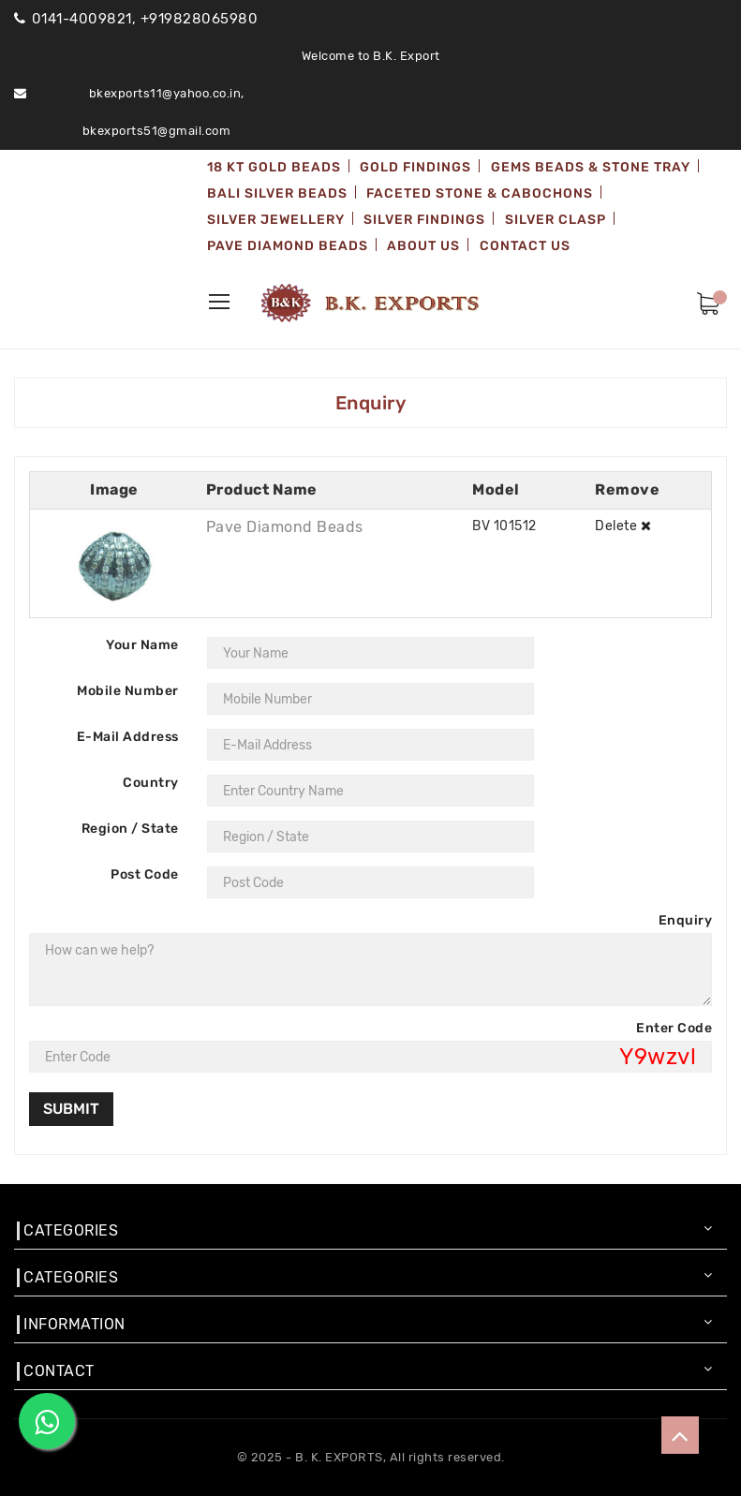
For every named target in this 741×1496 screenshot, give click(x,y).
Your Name (142, 645)
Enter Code (674, 1028)
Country (151, 783)
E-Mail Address (128, 737)
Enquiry (686, 920)
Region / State (130, 829)
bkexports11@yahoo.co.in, (167, 93)
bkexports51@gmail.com (156, 131)
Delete (623, 526)
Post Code (145, 874)
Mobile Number (128, 691)
